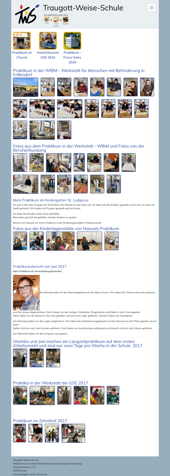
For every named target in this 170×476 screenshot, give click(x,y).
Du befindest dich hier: (56, 14)
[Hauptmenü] (151, 7)
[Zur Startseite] (27, 14)
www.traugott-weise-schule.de (30, 474)
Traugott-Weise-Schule (83, 7)
